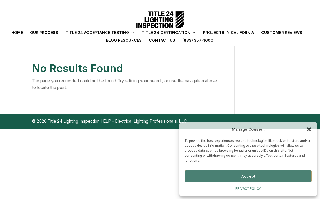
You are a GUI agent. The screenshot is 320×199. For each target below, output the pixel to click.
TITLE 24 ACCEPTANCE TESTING (97, 33)
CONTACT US (162, 40)
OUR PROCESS (44, 33)
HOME (17, 33)
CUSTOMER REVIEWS (281, 33)
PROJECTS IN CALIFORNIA (228, 33)
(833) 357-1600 (197, 40)
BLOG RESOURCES (124, 40)
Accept (248, 176)
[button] (309, 129)
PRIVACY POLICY (248, 188)
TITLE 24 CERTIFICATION (166, 33)
